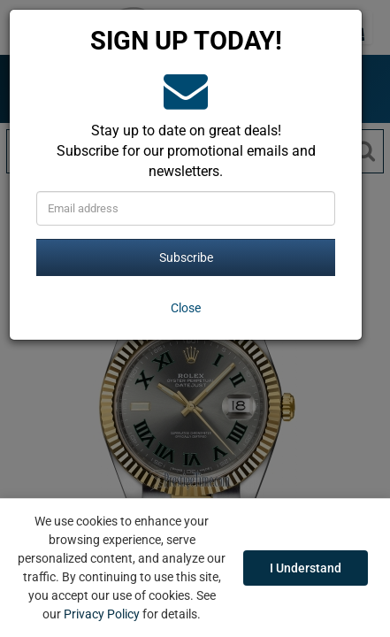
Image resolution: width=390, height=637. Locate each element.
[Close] (185, 307)
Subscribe (186, 257)
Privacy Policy (102, 614)
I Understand (305, 568)
